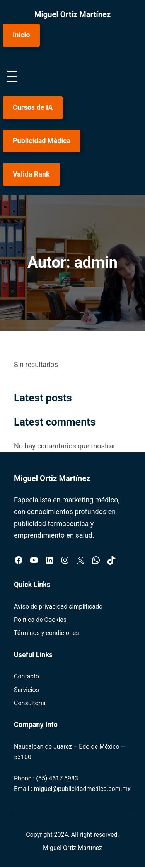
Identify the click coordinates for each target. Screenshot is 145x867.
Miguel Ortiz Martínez (72, 14)
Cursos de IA (33, 107)
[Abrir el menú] (12, 76)
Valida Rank (31, 174)
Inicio (21, 35)
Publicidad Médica (41, 141)
